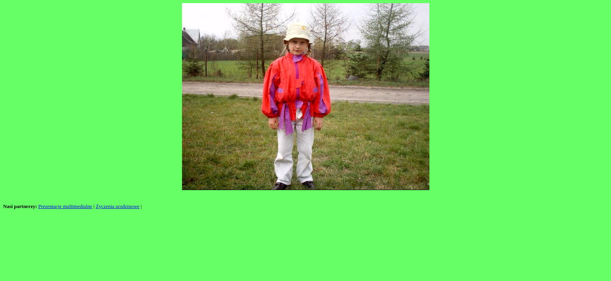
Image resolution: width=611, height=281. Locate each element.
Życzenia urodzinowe (118, 206)
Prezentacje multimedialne (65, 206)
